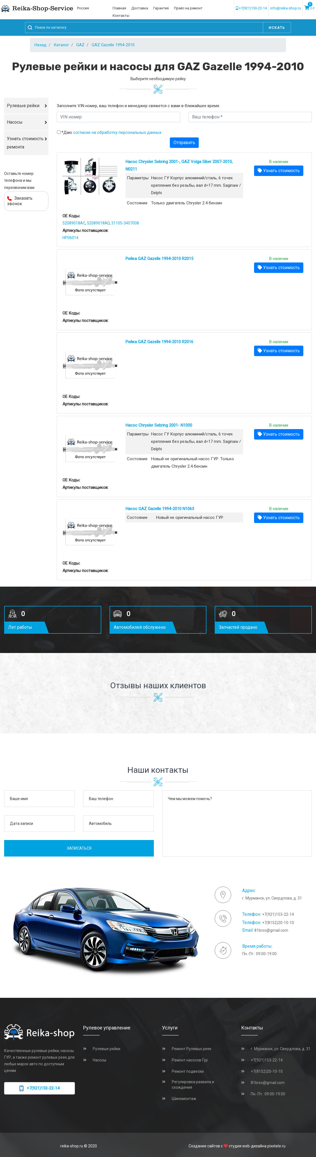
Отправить (184, 142)
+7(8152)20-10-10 (278, 922)
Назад (40, 44)
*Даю (111, 132)
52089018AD (98, 223)
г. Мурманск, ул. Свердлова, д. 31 (280, 1049)
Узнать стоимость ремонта (25, 143)
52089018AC (73, 223)
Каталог (61, 44)
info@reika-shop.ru (285, 8)
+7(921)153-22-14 (251, 8)
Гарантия (161, 8)
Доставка (139, 8)
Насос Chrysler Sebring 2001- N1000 (159, 425)
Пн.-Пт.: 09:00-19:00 (268, 1094)
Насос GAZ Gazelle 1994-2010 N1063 (160, 508)
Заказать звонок (19, 201)
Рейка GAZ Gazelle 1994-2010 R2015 (159, 258)
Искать (277, 28)
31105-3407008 (125, 223)
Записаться (79, 848)
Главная (119, 8)
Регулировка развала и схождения (193, 1085)
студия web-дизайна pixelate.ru (257, 1146)
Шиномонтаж (184, 1098)
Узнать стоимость (279, 170)
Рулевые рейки (23, 105)
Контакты (121, 15)
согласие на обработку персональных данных (117, 132)
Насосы (15, 122)
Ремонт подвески (188, 1071)
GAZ (80, 44)
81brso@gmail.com (271, 930)
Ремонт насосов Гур (190, 1060)
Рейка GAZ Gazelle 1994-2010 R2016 (159, 341)
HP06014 (70, 237)
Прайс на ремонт (188, 8)
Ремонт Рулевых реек (191, 1049)
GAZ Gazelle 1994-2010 (113, 44)
